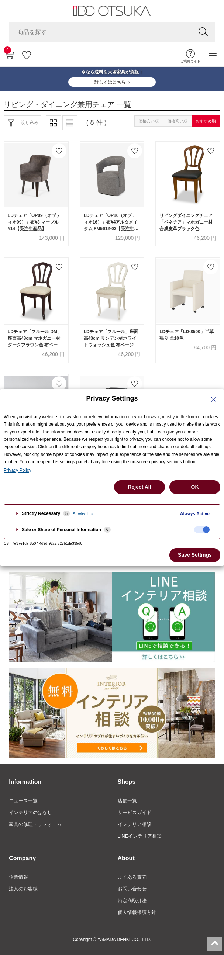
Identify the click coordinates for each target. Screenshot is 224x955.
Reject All (139, 487)
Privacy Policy (17, 470)
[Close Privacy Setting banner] (214, 399)
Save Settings (195, 555)
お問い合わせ (132, 889)
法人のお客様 (23, 889)
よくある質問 (132, 877)
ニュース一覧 (23, 800)
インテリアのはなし (30, 812)
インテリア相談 (134, 824)
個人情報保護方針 (137, 912)
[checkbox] (202, 529)
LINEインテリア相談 (140, 836)
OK (195, 487)
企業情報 (18, 877)
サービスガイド (134, 812)
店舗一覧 (127, 800)
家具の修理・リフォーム (35, 824)
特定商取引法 (132, 900)
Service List (83, 514)
